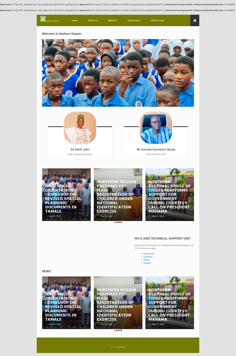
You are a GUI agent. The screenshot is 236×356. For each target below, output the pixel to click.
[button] (194, 20)
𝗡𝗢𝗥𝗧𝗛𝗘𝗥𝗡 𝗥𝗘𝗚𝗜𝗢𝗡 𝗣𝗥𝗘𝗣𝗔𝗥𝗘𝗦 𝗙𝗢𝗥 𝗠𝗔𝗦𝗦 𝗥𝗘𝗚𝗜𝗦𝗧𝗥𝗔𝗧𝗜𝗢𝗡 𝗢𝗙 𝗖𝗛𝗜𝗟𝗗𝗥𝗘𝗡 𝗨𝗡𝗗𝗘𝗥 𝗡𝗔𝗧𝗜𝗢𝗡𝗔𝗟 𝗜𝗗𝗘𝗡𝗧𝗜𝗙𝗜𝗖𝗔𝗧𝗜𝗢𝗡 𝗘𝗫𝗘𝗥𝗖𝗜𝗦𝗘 (116, 196)
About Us (93, 20)
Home (72, 20)
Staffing (146, 260)
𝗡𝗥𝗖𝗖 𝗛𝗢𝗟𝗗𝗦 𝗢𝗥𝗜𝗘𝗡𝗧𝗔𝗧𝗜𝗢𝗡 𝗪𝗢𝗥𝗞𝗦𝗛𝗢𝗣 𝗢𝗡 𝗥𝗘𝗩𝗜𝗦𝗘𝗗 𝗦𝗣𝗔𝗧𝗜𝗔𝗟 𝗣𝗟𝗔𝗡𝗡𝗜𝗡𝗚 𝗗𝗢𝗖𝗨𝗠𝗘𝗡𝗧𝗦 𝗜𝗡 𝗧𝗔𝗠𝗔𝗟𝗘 (63, 198)
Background (148, 253)
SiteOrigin (122, 347)
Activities (147, 263)
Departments (134, 20)
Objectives (147, 256)
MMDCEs (112, 20)
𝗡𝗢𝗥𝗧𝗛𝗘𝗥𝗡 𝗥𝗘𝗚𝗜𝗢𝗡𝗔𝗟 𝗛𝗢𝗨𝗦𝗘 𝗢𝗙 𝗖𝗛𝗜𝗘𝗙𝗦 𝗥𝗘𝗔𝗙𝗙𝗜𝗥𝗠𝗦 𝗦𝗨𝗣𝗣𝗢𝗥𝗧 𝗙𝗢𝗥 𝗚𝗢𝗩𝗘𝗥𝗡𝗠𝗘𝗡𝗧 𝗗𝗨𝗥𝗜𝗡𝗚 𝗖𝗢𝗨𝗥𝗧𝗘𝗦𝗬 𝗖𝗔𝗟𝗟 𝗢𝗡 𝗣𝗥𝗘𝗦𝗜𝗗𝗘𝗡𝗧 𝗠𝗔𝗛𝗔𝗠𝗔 (169, 196)
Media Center (157, 20)
